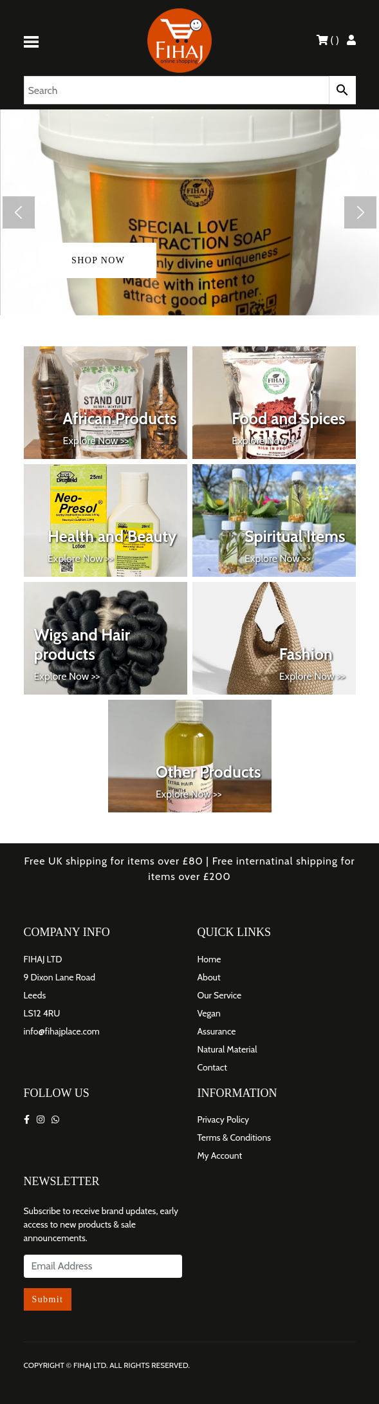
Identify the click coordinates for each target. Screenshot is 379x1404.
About (209, 977)
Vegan (209, 1013)
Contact (212, 1067)
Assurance (217, 1031)
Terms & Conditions (235, 1137)
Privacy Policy (224, 1119)
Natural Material (227, 1049)
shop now (98, 260)
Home (209, 959)
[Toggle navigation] (33, 40)
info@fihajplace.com (62, 1031)
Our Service (220, 995)
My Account (220, 1155)
